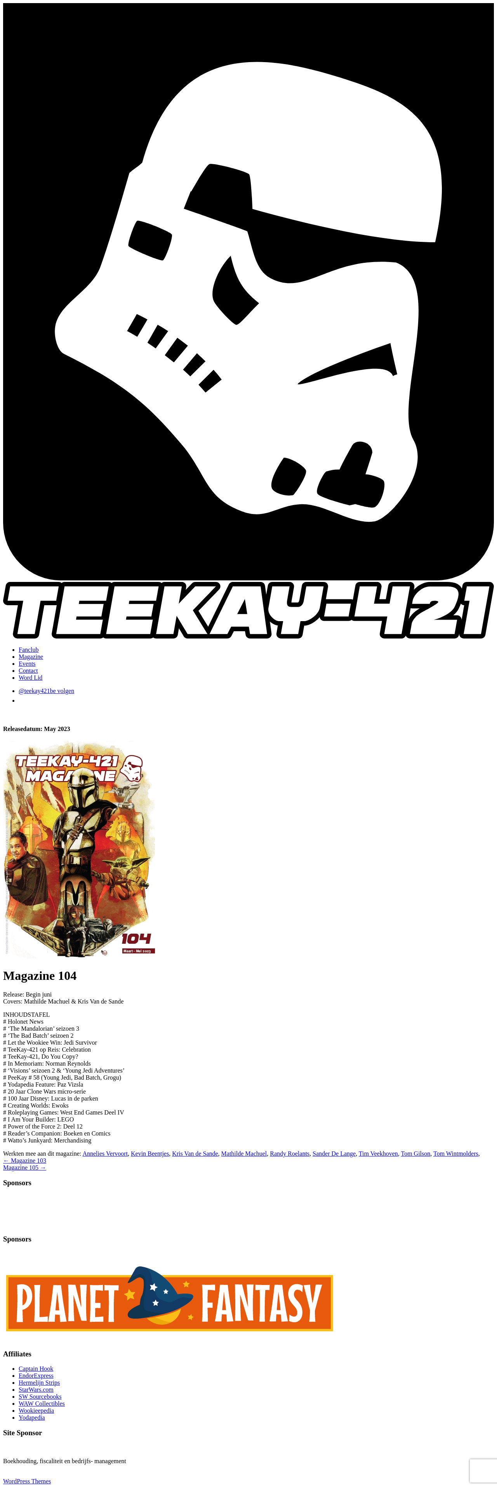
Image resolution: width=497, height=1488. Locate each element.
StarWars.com (36, 1389)
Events (27, 663)
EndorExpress (36, 1375)
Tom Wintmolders (455, 1153)
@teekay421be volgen (46, 691)
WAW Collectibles (42, 1403)
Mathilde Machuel (244, 1153)
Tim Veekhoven (378, 1153)
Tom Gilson (415, 1153)
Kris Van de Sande (195, 1153)
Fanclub (29, 649)
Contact (28, 670)
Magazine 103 (24, 1160)
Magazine (31, 656)
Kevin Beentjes (150, 1153)
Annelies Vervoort (105, 1153)
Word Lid (30, 677)
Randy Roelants (289, 1153)
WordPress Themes (27, 1481)
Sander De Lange (334, 1153)
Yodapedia (32, 1417)
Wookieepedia (36, 1410)
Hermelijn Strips (39, 1382)
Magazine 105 (24, 1167)
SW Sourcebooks (40, 1396)
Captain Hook (36, 1368)
